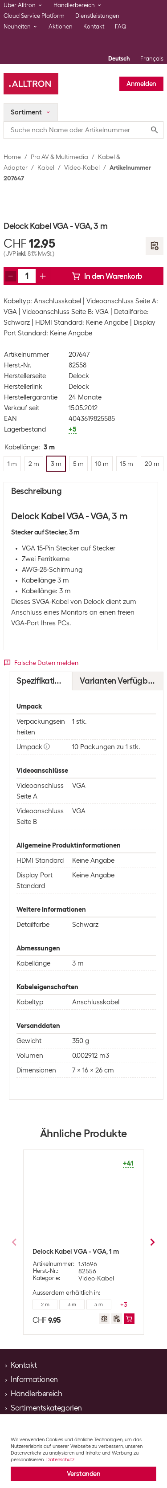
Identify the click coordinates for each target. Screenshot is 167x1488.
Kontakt (93, 26)
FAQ (120, 26)
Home (12, 156)
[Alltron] (31, 83)
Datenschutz (60, 1459)
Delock (79, 376)
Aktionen (61, 26)
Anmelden (141, 84)
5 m (98, 1304)
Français (151, 58)
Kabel (45, 167)
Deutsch (119, 58)
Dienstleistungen (97, 15)
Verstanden (84, 1474)
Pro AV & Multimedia (59, 156)
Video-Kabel (82, 167)
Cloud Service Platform (34, 15)
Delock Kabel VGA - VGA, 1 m (76, 1251)
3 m (72, 1304)
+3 (123, 1304)
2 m (45, 1304)
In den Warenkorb (107, 276)
